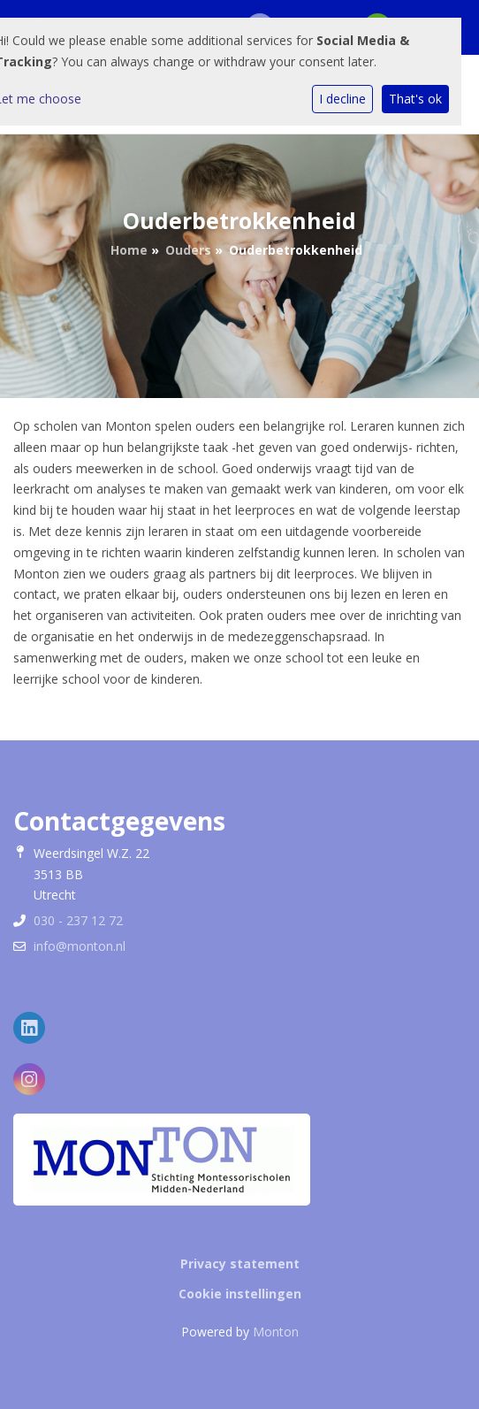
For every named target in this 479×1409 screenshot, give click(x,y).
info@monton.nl (79, 946)
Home (129, 249)
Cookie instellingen (240, 1293)
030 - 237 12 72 (78, 920)
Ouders (188, 249)
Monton (276, 1331)
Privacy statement (240, 1263)
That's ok (415, 98)
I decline (342, 98)
